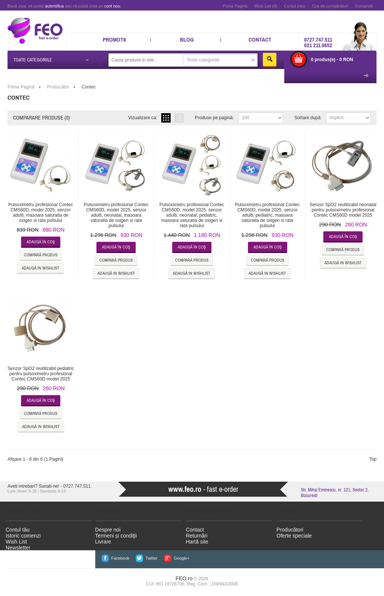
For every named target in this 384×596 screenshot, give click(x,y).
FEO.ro (184, 578)
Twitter (152, 558)
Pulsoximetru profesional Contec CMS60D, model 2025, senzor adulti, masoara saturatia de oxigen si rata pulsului (40, 212)
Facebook (120, 558)
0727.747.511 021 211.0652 (318, 42)
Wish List (16, 542)
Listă (179, 118)
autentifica (54, 6)
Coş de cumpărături (330, 6)
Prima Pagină (234, 6)
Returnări (196, 536)
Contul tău (18, 530)
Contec (88, 87)
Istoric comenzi (23, 536)
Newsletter (18, 548)
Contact (260, 39)
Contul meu (294, 6)
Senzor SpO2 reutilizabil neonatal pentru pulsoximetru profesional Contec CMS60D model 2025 (343, 210)
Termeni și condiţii (116, 536)
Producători (289, 530)
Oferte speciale (294, 536)
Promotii (114, 39)
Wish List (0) (265, 6)
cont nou (112, 6)
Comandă (364, 6)
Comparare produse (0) (41, 118)
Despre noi (108, 530)
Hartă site (197, 542)
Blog (187, 39)
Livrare (103, 542)
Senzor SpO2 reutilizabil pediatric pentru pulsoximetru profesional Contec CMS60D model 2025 (41, 374)
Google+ (181, 558)
